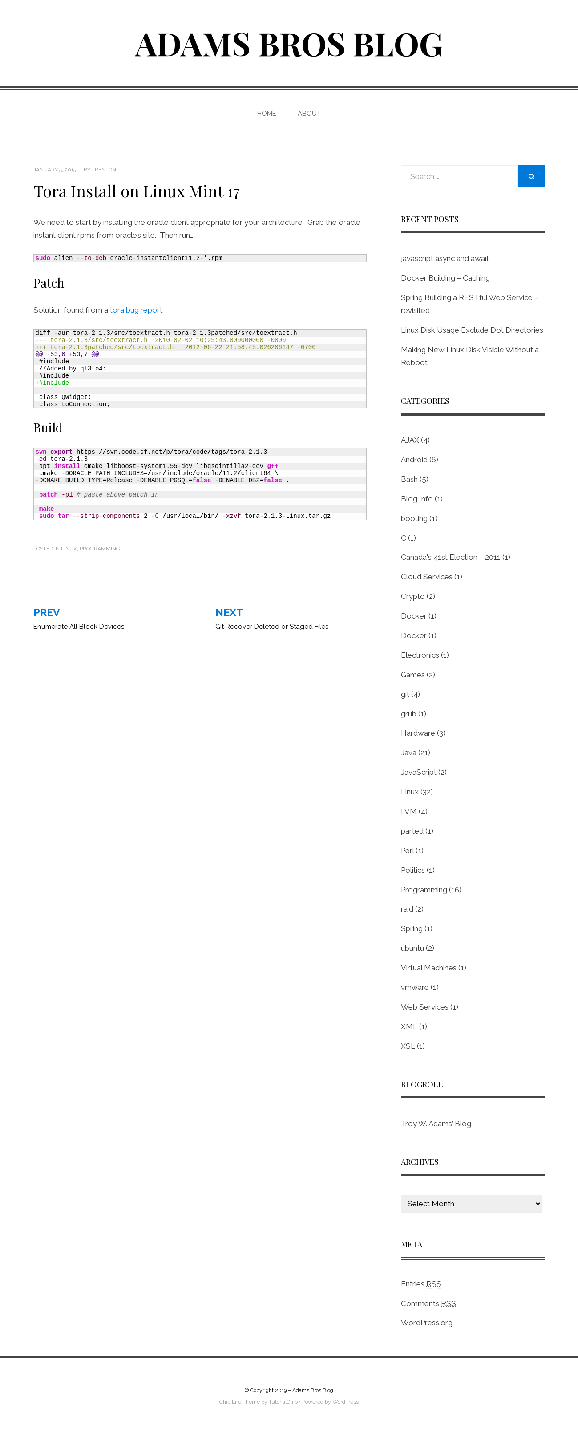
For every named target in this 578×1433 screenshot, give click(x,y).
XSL (408, 1046)
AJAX (410, 440)
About (309, 114)
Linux (69, 549)
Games (413, 674)
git (405, 694)
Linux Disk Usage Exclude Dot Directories (472, 330)
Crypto (413, 596)
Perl (407, 850)
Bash (409, 479)
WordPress (345, 1402)
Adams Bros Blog (289, 42)
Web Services (425, 1006)
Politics (413, 870)
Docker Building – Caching (445, 277)
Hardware (418, 733)
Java (408, 752)
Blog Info (417, 498)
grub (408, 713)
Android (414, 459)
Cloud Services (427, 576)
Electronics (420, 655)
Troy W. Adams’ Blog (436, 1123)
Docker (414, 615)
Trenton (104, 170)
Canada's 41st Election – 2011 (451, 557)
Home (266, 114)
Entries (421, 1284)
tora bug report (136, 309)
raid (407, 908)
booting (414, 518)
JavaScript (419, 772)
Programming (100, 549)
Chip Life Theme (239, 1402)
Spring (412, 928)
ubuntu (412, 948)
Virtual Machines (429, 967)
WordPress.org (427, 1322)
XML (409, 1026)
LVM (409, 811)
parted (412, 830)
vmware (415, 987)
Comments (428, 1303)
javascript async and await (445, 258)
